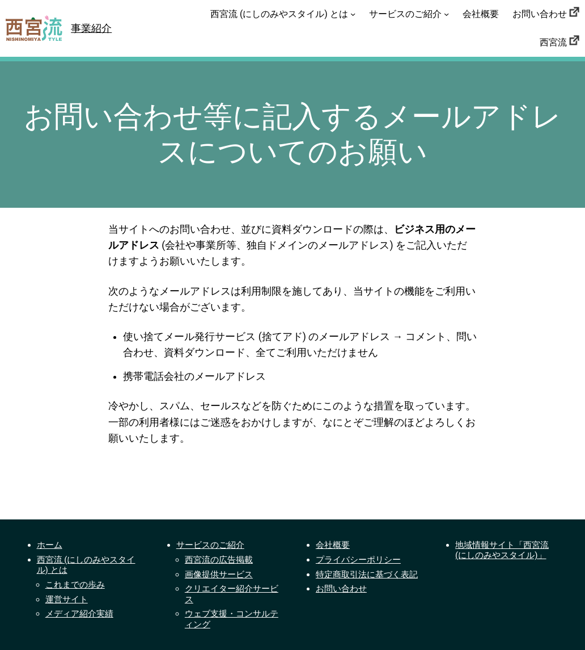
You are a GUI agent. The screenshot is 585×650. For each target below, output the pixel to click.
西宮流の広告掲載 (219, 560)
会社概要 (333, 545)
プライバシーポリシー (358, 560)
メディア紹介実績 (79, 614)
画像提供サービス (219, 574)
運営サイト (66, 599)
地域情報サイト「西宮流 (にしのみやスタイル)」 (502, 550)
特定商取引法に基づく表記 (367, 574)
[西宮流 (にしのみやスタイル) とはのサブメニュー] (352, 13)
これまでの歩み (75, 585)
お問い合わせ (341, 589)
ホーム (49, 545)
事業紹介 (91, 28)
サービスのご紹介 (210, 545)
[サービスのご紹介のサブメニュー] (446, 13)
